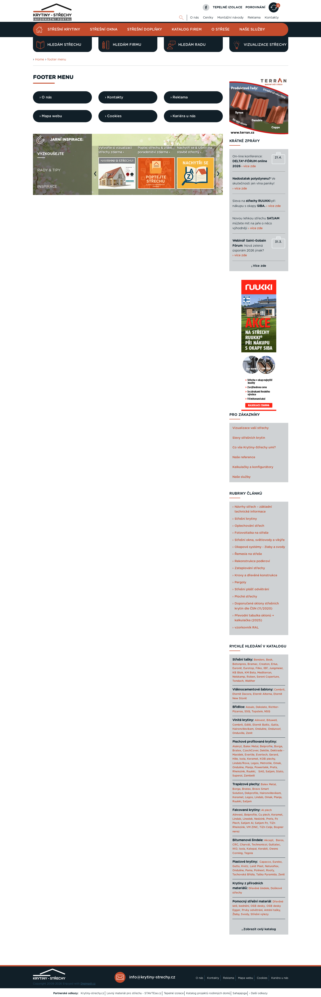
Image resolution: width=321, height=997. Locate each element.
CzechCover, (251, 750)
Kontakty (272, 17)
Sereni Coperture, (268, 676)
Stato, (280, 771)
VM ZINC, (252, 827)
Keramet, (252, 759)
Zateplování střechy (250, 568)
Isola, (242, 759)
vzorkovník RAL (247, 627)
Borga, (278, 746)
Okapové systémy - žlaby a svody (260, 547)
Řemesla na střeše (248, 554)
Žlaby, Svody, (241, 914)
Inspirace (47, 186)
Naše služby (252, 29)
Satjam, (270, 771)
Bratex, (237, 750)
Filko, (259, 668)
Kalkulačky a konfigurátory (252, 467)
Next (219, 175)
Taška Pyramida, (266, 874)
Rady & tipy (48, 170)
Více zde (259, 265)
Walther (250, 681)
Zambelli (249, 775)
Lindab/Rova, (241, 763)
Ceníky (208, 17)
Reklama (254, 17)
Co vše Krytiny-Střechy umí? (254, 447)
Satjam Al (247, 823)
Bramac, (252, 664)
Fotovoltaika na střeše (251, 532)
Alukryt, (237, 746)
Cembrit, (279, 689)
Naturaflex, (272, 866)
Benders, (259, 659)
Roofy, (270, 870)
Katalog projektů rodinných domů (208, 993)
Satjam (247, 801)
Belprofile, (250, 814)
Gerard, (274, 754)
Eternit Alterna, (263, 694)
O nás (194, 17)
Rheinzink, (239, 771)
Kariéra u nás (279, 978)
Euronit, (237, 668)
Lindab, (259, 797)
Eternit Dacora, (242, 694)
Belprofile (266, 746)
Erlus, (274, 664)
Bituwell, (271, 720)
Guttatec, (275, 844)
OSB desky (258, 906)
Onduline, (261, 729)
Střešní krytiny (64, 29)
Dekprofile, (252, 793)
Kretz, (245, 866)
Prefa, (274, 767)
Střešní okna (103, 29)
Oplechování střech (249, 525)
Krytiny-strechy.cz (92, 993)
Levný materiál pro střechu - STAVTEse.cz (134, 993)
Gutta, (275, 724)
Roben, (251, 676)
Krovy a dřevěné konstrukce (256, 575)
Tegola (248, 853)
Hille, (235, 759)
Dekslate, (262, 707)
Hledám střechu (58, 45)
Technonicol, (260, 844)
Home (39, 59)
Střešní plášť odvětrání (252, 589)
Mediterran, (264, 672)
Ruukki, (251, 771)
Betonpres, (239, 664)
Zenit (249, 733)
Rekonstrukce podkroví (252, 561)
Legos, (255, 763)
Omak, (277, 763)
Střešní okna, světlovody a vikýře (260, 540)
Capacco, (265, 862)
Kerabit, (263, 848)
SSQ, (247, 711)
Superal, (237, 775)
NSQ (267, 711)
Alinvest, (260, 720)
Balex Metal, (251, 746)
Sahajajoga (240, 993)
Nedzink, (259, 819)
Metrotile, (266, 763)
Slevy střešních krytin (248, 437)
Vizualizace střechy (260, 45)
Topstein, (257, 711)
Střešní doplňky (144, 29)
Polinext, (259, 870)
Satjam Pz (261, 823)
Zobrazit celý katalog (259, 929)
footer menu (56, 59)
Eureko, (277, 862)
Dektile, (265, 750)
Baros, (280, 840)
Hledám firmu (121, 45)
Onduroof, (274, 729)
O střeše (220, 29)
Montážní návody (230, 17)
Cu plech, (264, 814)
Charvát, (245, 844)
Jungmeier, (276, 668)
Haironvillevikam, (243, 729)
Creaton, (264, 664)
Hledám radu (186, 45)
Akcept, (269, 840)
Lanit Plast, (257, 866)
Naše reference (243, 457)
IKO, (235, 848)
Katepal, (252, 848)
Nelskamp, (239, 676)
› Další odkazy (258, 993)
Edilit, (248, 724)
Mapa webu (245, 978)
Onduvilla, (238, 733)
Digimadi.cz (88, 983)
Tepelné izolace (174, 993)
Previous (96, 175)
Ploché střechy (246, 596)
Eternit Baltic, (261, 724)
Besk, (269, 659)
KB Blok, (238, 672)
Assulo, (250, 707)
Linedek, (248, 819)
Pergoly (240, 582)
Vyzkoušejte (50, 154)
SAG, (261, 771)
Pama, (249, 870)
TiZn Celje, (266, 827)
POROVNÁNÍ (255, 7)
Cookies (262, 978)
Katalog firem (187, 29)
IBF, (265, 668)
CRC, (235, 844)
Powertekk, (261, 767)
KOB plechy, (268, 759)
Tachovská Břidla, (243, 874)
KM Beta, (250, 672)
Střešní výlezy (260, 914)
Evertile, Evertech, (256, 754)
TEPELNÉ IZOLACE (227, 7)
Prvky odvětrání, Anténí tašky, (261, 910)
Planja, (249, 767)
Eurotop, (249, 668)
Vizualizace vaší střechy (250, 428)
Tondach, (238, 681)
